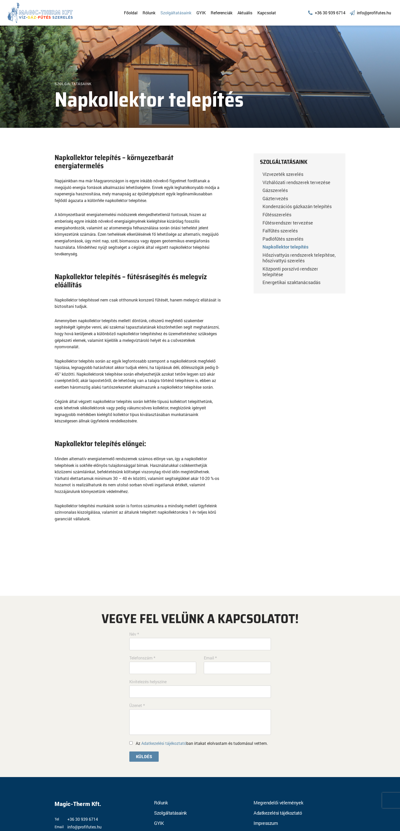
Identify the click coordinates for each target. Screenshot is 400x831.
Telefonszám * (142, 657)
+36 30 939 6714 (82, 819)
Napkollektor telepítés (285, 247)
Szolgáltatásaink (175, 12)
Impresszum (266, 823)
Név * (134, 634)
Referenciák (221, 12)
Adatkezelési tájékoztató (163, 743)
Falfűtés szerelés (280, 231)
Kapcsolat (266, 12)
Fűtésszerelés (276, 214)
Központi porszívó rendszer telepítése (290, 271)
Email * (210, 657)
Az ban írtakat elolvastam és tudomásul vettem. (202, 743)
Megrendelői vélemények (278, 803)
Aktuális (245, 12)
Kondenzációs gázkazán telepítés (297, 206)
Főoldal (131, 12)
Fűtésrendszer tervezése (287, 223)
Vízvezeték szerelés (282, 174)
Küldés (144, 756)
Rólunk (149, 12)
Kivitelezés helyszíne (148, 681)
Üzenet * (137, 705)
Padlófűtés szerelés (282, 239)
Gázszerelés (275, 190)
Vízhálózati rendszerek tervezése (296, 182)
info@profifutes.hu (84, 826)
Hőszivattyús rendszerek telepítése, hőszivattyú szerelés (299, 258)
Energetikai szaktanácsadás (291, 282)
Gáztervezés (275, 198)
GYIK (201, 12)
